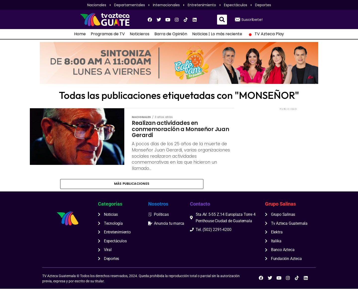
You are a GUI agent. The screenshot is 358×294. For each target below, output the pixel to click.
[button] (222, 20)
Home (80, 34)
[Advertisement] (288, 142)
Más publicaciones (131, 188)
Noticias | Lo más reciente (217, 34)
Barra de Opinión (170, 34)
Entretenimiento (202, 4)
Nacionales (96, 4)
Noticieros (139, 34)
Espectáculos (235, 4)
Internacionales (166, 4)
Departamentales (129, 4)
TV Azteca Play (265, 34)
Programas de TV (108, 34)
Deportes (263, 4)
